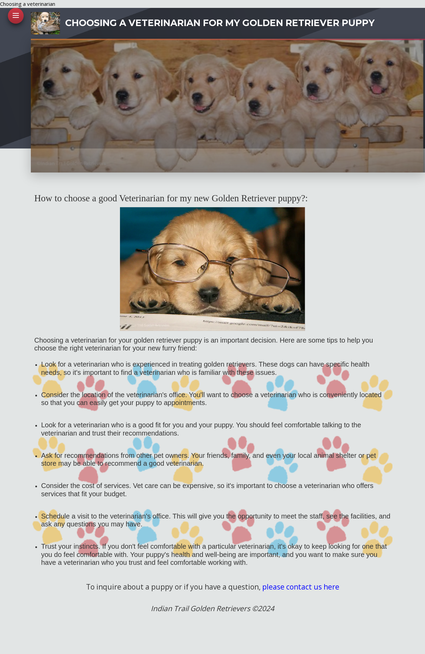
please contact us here (300, 587)
